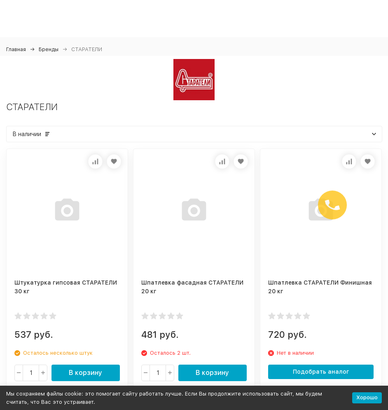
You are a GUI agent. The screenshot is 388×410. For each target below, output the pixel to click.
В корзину (85, 373)
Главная (16, 49)
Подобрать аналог (321, 371)
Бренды (48, 49)
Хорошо (367, 397)
